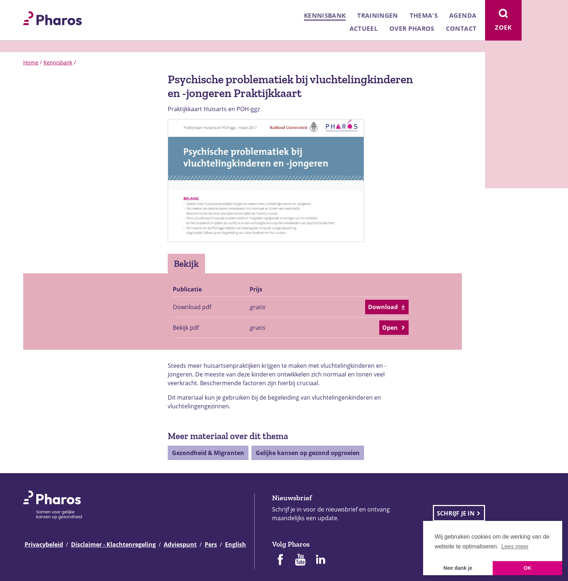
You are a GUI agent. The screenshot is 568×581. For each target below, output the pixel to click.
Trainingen (377, 15)
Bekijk (186, 263)
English (235, 544)
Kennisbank (325, 15)
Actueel (364, 28)
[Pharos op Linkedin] (321, 560)
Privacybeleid (44, 544)
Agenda (462, 15)
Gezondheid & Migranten (208, 453)
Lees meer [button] (515, 546)
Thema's (424, 15)
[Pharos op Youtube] (300, 560)
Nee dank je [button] (457, 568)
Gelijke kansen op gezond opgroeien (308, 453)
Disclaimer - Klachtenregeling (113, 544)
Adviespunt (180, 544)
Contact (461, 28)
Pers (211, 544)
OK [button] (527, 568)
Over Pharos (411, 28)
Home (30, 62)
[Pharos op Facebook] (280, 560)
